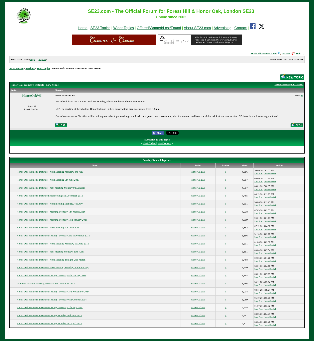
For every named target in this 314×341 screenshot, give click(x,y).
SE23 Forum (16, 68)
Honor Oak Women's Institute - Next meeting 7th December (48, 227)
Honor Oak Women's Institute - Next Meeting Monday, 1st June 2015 (53, 243)
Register (42, 59)
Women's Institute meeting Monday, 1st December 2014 (46, 283)
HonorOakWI (31, 95)
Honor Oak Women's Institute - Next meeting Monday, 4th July (50, 203)
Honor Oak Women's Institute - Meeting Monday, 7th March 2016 (51, 211)
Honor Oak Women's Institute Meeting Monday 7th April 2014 (49, 323)
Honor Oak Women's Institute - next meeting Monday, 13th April (50, 251)
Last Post (258, 173)
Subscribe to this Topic (157, 139)
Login (32, 59)
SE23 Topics (100, 28)
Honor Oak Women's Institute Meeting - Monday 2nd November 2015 (53, 235)
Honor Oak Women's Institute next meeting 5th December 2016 (50, 195)
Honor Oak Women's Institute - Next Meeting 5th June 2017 (48, 179)
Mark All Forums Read (264, 53)
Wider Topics (123, 28)
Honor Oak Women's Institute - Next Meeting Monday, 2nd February (53, 267)
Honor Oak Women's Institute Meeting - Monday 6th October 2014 (52, 299)
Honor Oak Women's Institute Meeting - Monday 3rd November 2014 (53, 291)
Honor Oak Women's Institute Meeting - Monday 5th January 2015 (51, 275)
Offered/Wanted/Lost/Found (159, 28)
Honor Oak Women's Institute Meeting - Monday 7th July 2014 (50, 307)
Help (296, 53)
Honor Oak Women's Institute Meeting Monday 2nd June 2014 (49, 315)
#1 (302, 95)
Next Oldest (149, 143)
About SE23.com (197, 28)
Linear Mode (297, 84)
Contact (240, 28)
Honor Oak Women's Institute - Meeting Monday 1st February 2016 (52, 219)
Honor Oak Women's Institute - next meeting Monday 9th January (51, 187)
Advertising (222, 28)
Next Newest (164, 143)
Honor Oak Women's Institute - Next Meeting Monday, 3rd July (50, 171)
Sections (30, 68)
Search (284, 53)
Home (82, 28)
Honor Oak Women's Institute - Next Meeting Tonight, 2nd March (51, 259)
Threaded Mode (282, 84)
